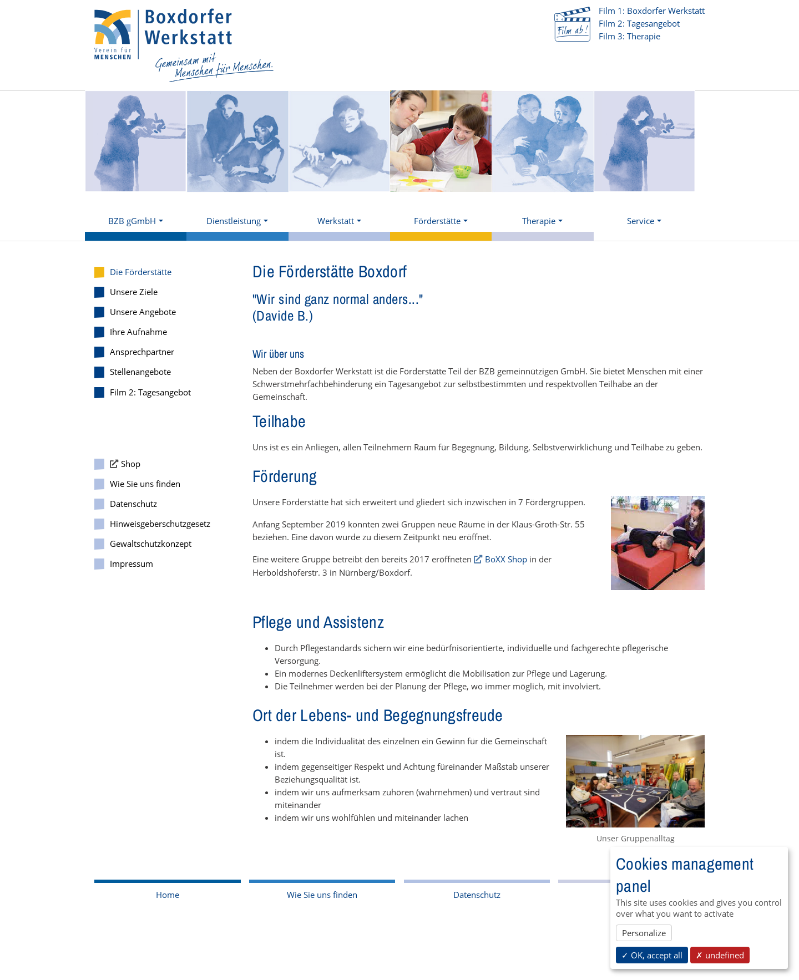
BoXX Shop (506, 559)
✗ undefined (720, 955)
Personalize (644, 932)
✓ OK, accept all (651, 955)
